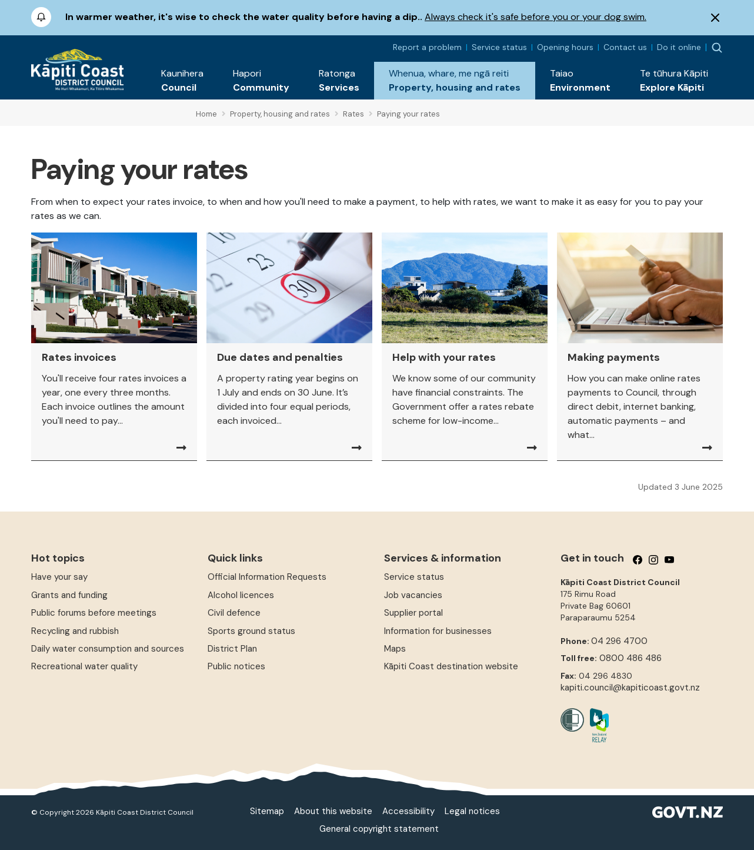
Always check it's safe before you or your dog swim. (535, 17)
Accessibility (408, 811)
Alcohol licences (241, 595)
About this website (333, 811)
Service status (499, 47)
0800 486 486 (630, 658)
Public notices (236, 666)
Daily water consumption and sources (107, 649)
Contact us (625, 47)
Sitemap (267, 811)
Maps (395, 649)
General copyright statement (379, 829)
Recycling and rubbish (75, 631)
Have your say (59, 577)
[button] (182, 80)
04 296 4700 (619, 641)
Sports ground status (251, 631)
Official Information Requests (267, 577)
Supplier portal (413, 613)
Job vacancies (413, 595)
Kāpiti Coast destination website (451, 666)
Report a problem (427, 47)
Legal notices (472, 811)
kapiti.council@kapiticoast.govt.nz (630, 687)
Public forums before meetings (93, 613)
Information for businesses (438, 631)
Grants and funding (69, 595)
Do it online (679, 47)
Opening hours (565, 47)
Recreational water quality (84, 666)
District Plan (232, 649)
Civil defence (234, 613)
